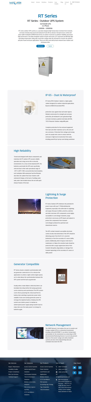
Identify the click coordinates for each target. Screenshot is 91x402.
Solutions (44, 2)
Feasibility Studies (13, 369)
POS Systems (43, 382)
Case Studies (56, 3)
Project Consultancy (13, 371)
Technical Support (13, 377)
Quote (50, 46)
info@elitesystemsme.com (63, 377)
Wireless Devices (44, 377)
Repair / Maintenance (14, 366)
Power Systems (44, 369)
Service (38, 2)
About (32, 2)
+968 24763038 (62, 372)
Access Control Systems (30, 366)
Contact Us (67, 3)
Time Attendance (44, 389)
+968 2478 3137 (62, 369)
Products (50, 2)
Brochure (40, 46)
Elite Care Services (13, 374)
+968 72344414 (76, 2)
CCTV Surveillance (45, 379)
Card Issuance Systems (30, 374)
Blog (62, 2)
